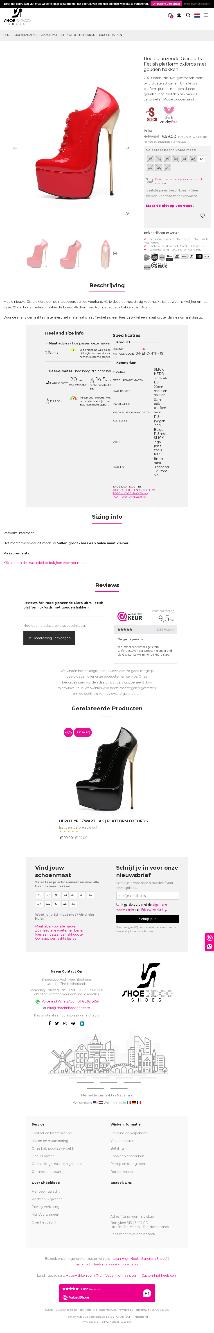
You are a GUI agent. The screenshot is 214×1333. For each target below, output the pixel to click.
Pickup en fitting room (128, 1164)
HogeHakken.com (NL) (84, 1276)
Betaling (117, 1148)
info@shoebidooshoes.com (68, 1008)
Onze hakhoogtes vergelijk (53, 1148)
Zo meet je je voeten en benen (59, 930)
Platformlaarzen (130, 496)
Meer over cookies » (197, 3)
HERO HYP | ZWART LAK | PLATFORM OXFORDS (103, 821)
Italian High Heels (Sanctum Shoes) (139, 1259)
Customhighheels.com (159, 1276)
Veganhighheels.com (122, 1276)
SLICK (140, 349)
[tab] (107, 287)
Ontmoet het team (47, 1172)
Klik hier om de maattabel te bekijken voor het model (45, 563)
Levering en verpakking (129, 1133)
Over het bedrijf (44, 1222)
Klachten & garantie (47, 1199)
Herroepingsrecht (46, 1191)
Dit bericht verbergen (166, 3)
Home (7, 34)
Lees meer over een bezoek (132, 1234)
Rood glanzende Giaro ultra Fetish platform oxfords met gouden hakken (68, 34)
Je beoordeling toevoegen (49, 638)
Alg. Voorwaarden (45, 1214)
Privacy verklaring (45, 1207)
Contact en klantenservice (52, 1133)
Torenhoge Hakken (130, 493)
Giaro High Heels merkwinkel (97, 1264)
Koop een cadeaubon (127, 1156)
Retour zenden (122, 1172)
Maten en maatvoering (50, 1141)
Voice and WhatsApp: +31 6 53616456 (66, 1001)
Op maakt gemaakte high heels (57, 1164)
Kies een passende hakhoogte (59, 934)
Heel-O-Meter (43, 1156)
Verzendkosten (122, 1141)
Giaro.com (131, 1264)
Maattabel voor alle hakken (56, 926)
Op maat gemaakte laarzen (57, 939)
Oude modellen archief (134, 490)
